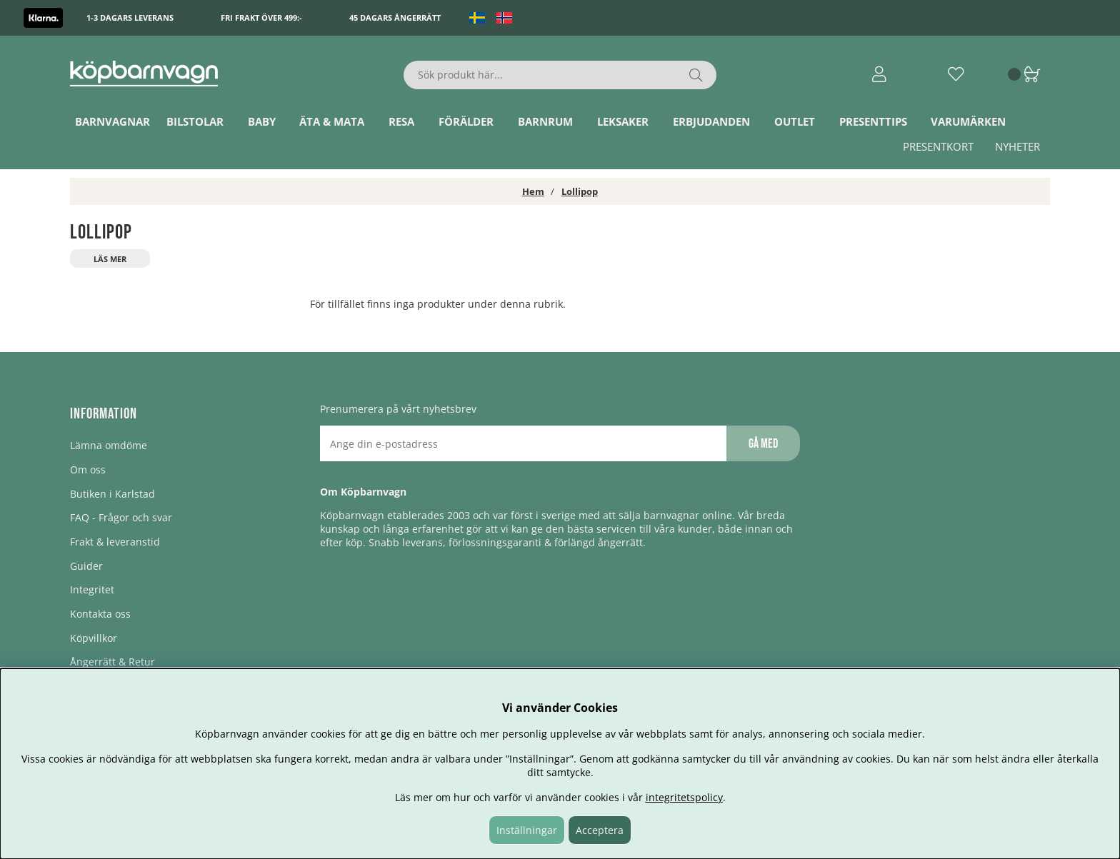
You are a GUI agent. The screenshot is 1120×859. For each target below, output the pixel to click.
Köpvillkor (93, 638)
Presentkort (938, 146)
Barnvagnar (112, 121)
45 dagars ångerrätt (395, 17)
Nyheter (1017, 146)
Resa (401, 121)
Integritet (92, 589)
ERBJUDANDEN (711, 121)
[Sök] (560, 75)
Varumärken (968, 121)
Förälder (466, 121)
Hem (533, 191)
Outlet (794, 121)
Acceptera (600, 830)
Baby (262, 121)
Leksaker (623, 121)
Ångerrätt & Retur (112, 661)
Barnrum (545, 121)
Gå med (763, 443)
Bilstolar (195, 121)
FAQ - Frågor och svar (121, 517)
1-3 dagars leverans (130, 17)
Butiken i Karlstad (112, 494)
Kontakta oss (100, 614)
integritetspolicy (684, 797)
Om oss (88, 469)
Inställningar (526, 830)
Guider (86, 566)
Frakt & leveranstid (115, 541)
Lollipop (579, 191)
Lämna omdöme (108, 445)
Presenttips (873, 121)
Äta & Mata (331, 121)
